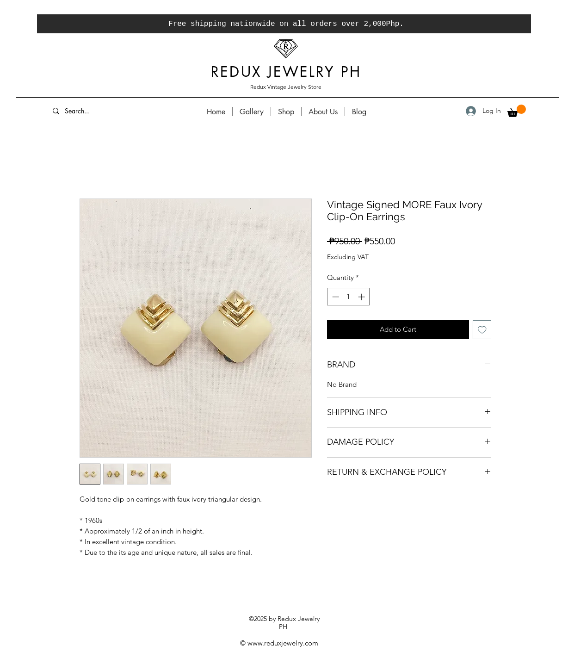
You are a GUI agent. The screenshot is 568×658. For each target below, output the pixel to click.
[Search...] (117, 110)
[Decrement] (334, 296)
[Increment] (362, 296)
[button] (516, 111)
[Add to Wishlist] (482, 329)
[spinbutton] (348, 296)
